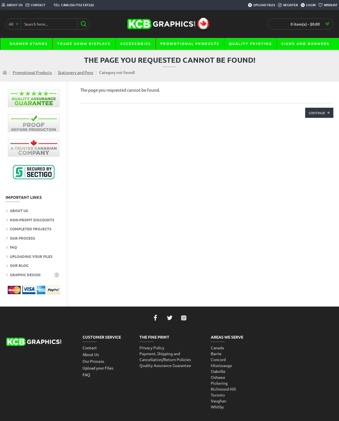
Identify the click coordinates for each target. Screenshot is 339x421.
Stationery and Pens (75, 72)
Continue (317, 113)
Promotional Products (32, 72)
